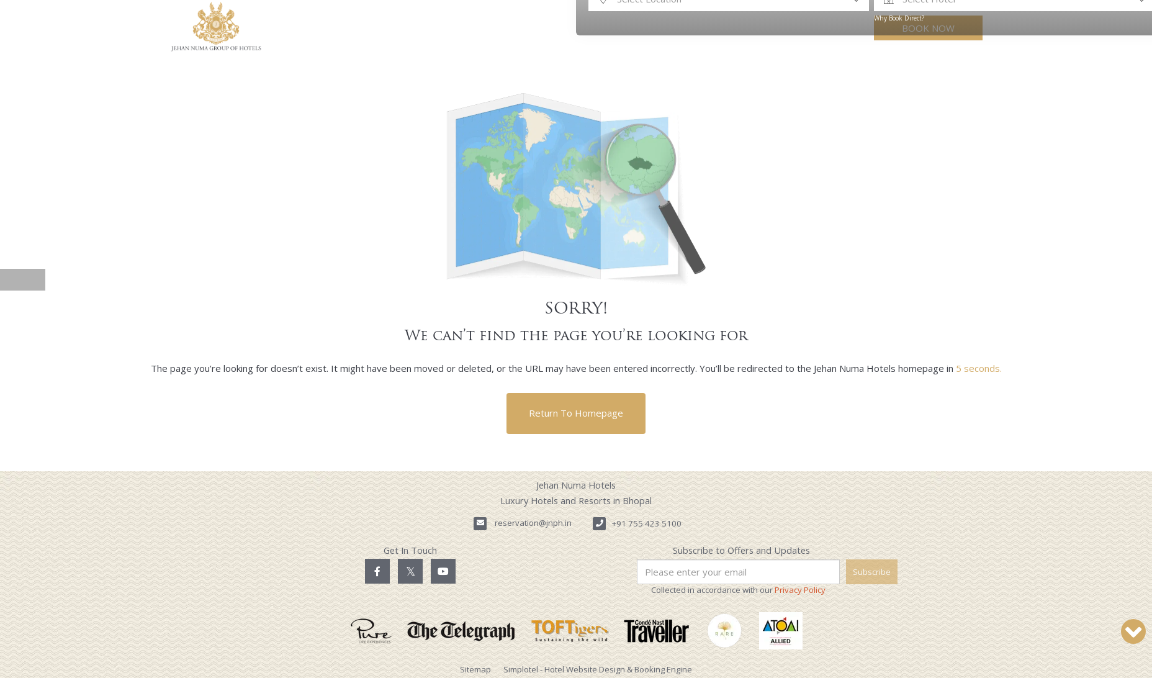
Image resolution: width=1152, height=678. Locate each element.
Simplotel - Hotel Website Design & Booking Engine (597, 669)
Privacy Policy (800, 589)
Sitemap (475, 669)
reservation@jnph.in (533, 522)
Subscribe (872, 571)
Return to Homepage (576, 413)
